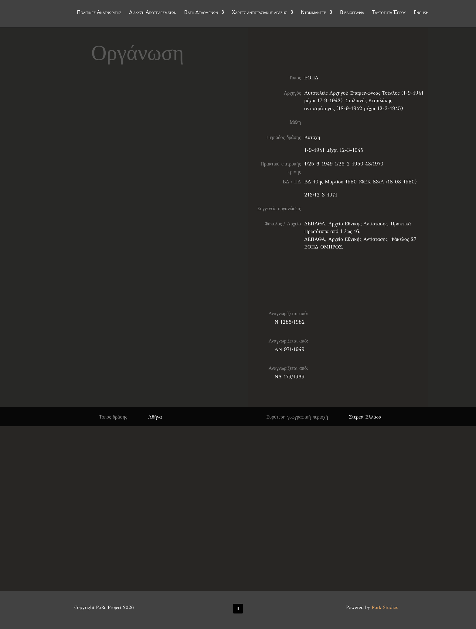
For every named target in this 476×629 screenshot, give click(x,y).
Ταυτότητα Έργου (389, 13)
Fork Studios (385, 607)
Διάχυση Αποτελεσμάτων (152, 13)
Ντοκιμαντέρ (313, 13)
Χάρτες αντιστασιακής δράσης (259, 13)
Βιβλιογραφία (352, 13)
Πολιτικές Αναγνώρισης (99, 13)
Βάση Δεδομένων (201, 13)
